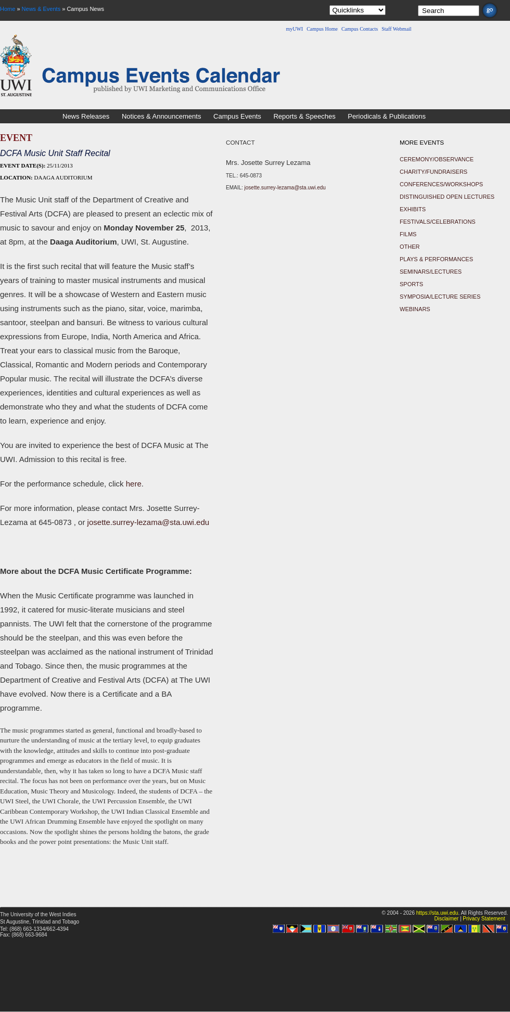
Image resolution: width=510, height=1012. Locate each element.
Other (410, 247)
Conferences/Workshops (441, 184)
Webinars (415, 309)
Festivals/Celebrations (438, 222)
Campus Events (237, 116)
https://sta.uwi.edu (437, 913)
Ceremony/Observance (437, 159)
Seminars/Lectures (431, 271)
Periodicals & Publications (387, 116)
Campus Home (322, 29)
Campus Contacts (359, 29)
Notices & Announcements (161, 116)
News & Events (41, 9)
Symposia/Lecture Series (440, 296)
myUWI (294, 29)
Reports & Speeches (304, 116)
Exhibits (413, 209)
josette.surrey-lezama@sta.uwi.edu (148, 522)
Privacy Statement (484, 918)
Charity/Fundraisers (433, 172)
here (134, 483)
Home (7, 9)
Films (408, 234)
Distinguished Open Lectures (447, 197)
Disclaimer (446, 918)
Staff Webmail (396, 29)
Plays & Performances (436, 259)
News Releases (85, 116)
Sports (411, 284)
